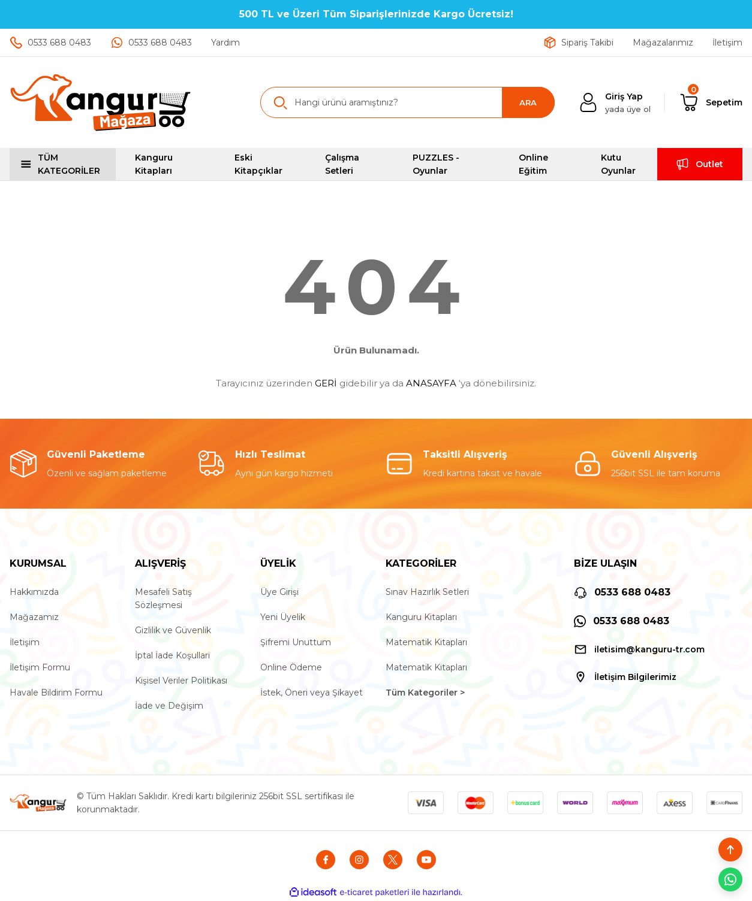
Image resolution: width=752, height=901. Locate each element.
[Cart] (710, 102)
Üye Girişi (279, 591)
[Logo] (101, 102)
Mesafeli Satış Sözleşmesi (163, 598)
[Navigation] (63, 164)
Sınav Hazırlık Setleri (427, 591)
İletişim (25, 642)
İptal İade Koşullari (172, 655)
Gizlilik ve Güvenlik (173, 630)
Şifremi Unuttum (295, 642)
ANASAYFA (431, 383)
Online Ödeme (291, 667)
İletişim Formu (40, 667)
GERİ (326, 383)
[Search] (407, 102)
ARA (528, 102)
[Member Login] (615, 103)
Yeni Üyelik (282, 617)
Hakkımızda (34, 591)
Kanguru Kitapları (421, 617)
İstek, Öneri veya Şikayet (311, 692)
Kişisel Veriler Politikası (181, 680)
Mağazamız (34, 617)
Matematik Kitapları (426, 642)
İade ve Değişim (169, 705)
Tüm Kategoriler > (425, 692)
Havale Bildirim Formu (56, 692)
